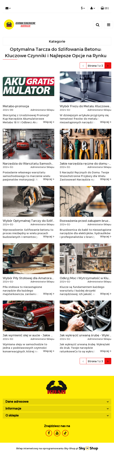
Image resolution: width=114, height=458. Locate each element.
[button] (104, 8)
